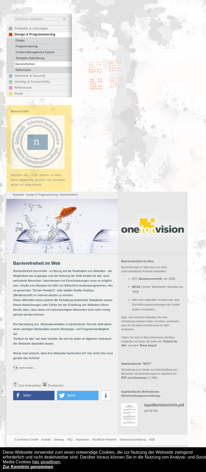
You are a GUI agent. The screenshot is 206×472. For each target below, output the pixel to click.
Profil (18, 94)
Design (20, 40)
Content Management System (35, 52)
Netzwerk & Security (29, 76)
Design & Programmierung (34, 34)
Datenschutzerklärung (133, 439)
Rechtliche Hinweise (104, 439)
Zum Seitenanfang (27, 385)
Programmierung (27, 46)
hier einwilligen (46, 462)
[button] (33, 395)
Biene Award (148, 345)
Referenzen (23, 69)
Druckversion (53, 385)
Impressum (82, 439)
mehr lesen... (27, 367)
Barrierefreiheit (25, 64)
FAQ (69, 439)
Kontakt (46, 439)
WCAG (136, 286)
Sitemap (59, 439)
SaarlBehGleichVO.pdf (164, 405)
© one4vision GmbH (26, 439)
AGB (152, 439)
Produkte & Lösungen (31, 28)
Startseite (18, 194)
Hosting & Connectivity (32, 82)
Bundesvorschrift (150, 278)
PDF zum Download (133, 377)
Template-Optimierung (30, 58)
